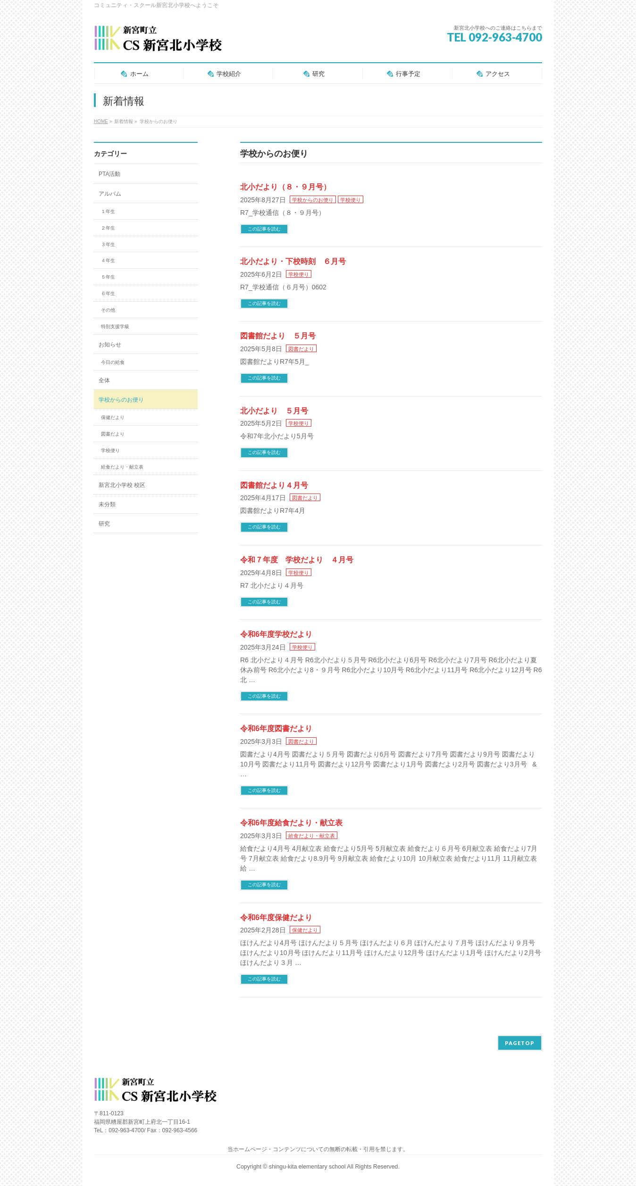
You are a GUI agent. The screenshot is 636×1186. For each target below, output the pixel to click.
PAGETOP (520, 1043)
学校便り (350, 200)
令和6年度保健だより (276, 918)
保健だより (305, 930)
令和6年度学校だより (276, 634)
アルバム (110, 193)
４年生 (108, 260)
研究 (104, 523)
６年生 (108, 293)
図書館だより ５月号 (278, 336)
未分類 (107, 504)
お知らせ (110, 344)
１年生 (108, 211)
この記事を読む (264, 228)
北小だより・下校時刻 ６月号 (293, 261)
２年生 (108, 228)
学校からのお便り (313, 200)
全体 (104, 380)
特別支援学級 (115, 326)
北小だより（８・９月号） (285, 187)
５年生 (108, 277)
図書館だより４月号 (274, 485)
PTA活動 (109, 174)
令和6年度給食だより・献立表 (291, 823)
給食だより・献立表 (311, 836)
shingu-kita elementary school (308, 1166)
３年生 (108, 244)
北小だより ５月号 (274, 411)
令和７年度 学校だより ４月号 (296, 560)
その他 (108, 310)
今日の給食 (113, 362)
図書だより (301, 349)
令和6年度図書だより (276, 729)
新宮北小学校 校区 (122, 485)
